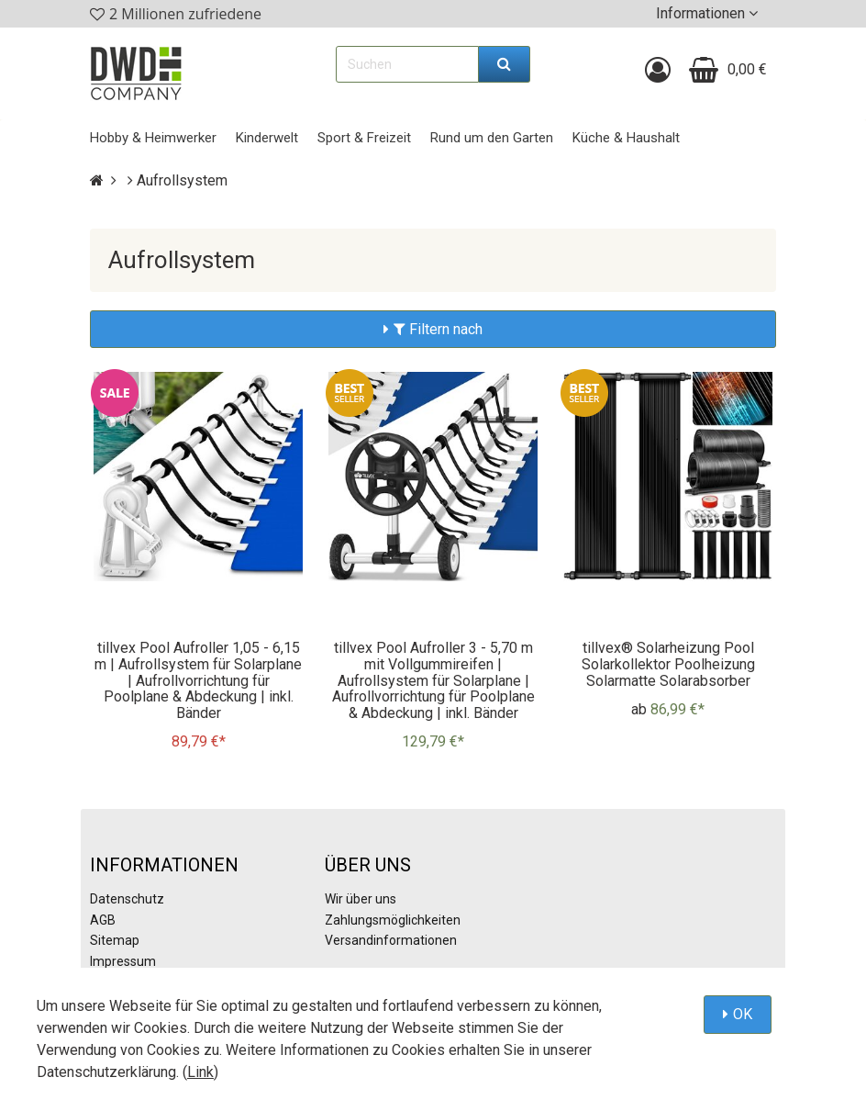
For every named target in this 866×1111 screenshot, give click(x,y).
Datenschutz (127, 899)
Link (200, 1072)
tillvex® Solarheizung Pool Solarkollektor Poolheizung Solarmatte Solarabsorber (668, 664)
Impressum (123, 961)
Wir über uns (360, 899)
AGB (103, 920)
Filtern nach (438, 329)
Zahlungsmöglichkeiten (393, 920)
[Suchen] (504, 64)
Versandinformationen (391, 940)
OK (742, 1014)
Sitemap (114, 940)
